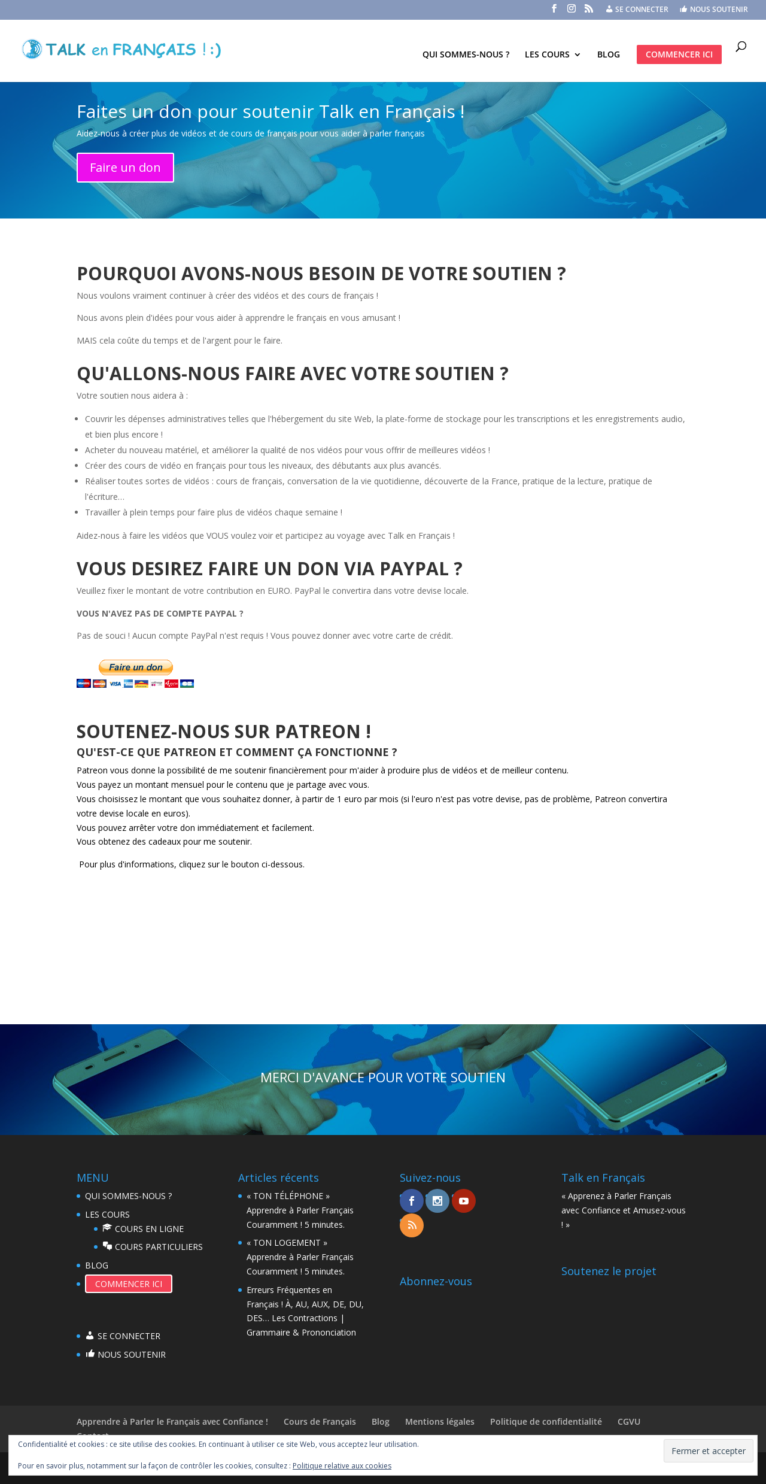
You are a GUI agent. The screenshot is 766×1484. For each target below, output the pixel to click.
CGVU (629, 1421)
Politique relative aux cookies (342, 1466)
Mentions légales (440, 1421)
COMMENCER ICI (679, 54)
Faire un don (125, 167)
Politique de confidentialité (546, 1421)
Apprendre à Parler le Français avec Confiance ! (172, 1421)
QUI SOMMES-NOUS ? (465, 55)
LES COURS (547, 55)
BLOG (608, 55)
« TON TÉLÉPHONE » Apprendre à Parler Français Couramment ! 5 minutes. (300, 1210)
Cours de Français (320, 1421)
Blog (381, 1421)
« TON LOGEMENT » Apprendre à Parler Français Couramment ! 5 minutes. (300, 1257)
